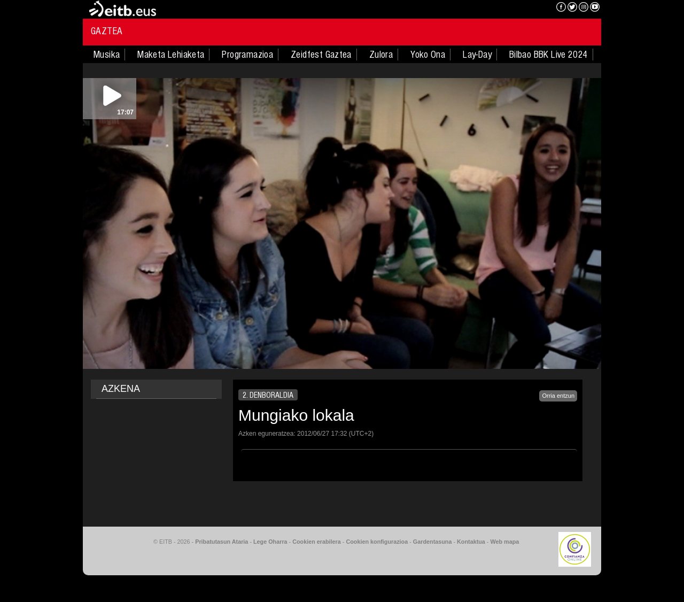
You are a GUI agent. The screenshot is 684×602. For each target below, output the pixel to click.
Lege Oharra (270, 541)
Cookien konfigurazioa (377, 541)
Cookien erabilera (316, 541)
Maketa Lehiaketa (170, 54)
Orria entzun (558, 395)
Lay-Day (477, 54)
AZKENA (121, 388)
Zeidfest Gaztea (321, 54)
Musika (107, 54)
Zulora (381, 54)
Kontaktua (471, 541)
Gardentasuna (432, 541)
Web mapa (504, 541)
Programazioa (247, 54)
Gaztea (106, 31)
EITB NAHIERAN (509, 8)
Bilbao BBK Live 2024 (548, 54)
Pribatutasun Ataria (221, 541)
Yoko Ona (427, 54)
